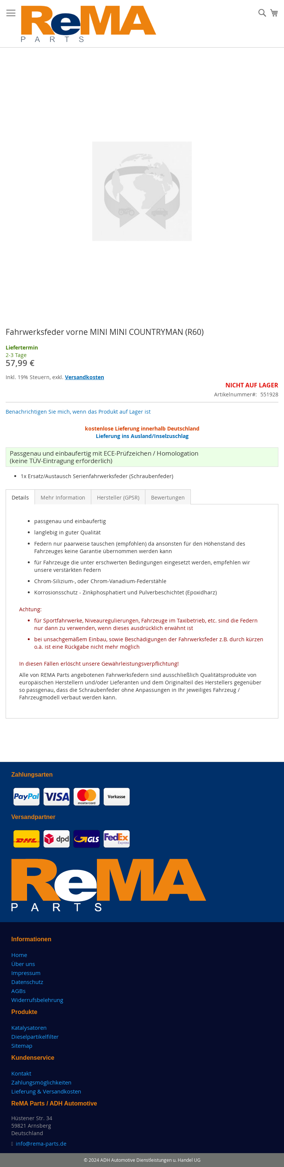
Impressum (26, 972)
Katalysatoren (29, 1027)
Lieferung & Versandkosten (46, 1091)
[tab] (20, 496)
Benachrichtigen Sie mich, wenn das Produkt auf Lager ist (78, 411)
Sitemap (21, 1045)
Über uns (23, 964)
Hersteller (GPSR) (118, 497)
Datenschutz (27, 982)
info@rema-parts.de (41, 1143)
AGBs (18, 990)
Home (19, 954)
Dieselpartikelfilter (35, 1036)
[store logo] (89, 23)
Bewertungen (168, 497)
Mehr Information (63, 497)
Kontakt (21, 1073)
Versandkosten (84, 377)
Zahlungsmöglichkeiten (41, 1082)
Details (20, 497)
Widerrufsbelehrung (37, 1000)
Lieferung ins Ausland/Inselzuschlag (142, 436)
